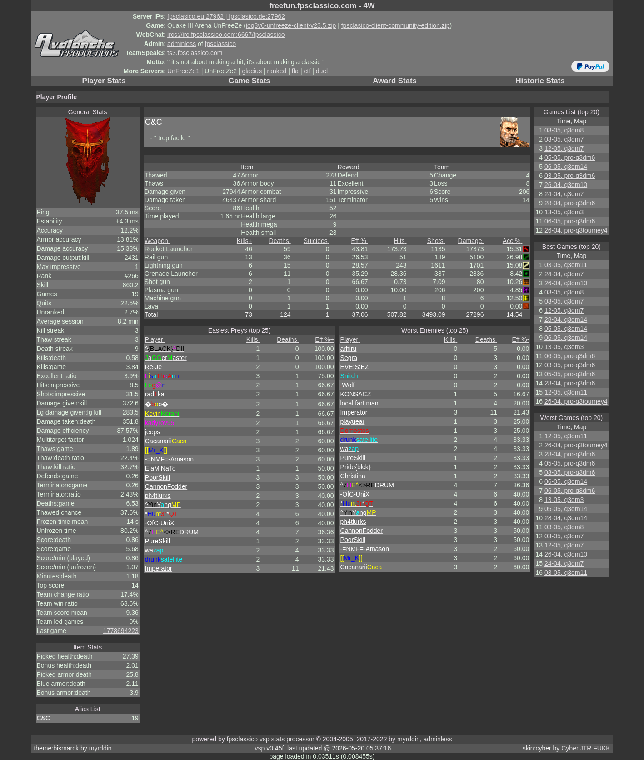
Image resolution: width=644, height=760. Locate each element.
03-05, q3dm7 (564, 139)
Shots (436, 240)
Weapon (157, 240)
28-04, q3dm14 (565, 319)
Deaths (279, 240)
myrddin (408, 739)
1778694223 (121, 630)
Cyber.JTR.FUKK (585, 748)
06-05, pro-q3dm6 (569, 221)
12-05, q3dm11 (565, 392)
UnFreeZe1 (183, 71)
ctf (307, 71)
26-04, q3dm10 (565, 184)
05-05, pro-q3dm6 (569, 157)
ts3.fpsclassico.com (194, 52)
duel (322, 71)
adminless (181, 43)
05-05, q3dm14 (565, 328)
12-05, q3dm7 (564, 148)
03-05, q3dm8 (564, 130)
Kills (244, 240)
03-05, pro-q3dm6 (569, 175)
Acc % (513, 240)
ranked (277, 71)
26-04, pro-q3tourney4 (576, 230)
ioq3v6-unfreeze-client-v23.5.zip (291, 25)
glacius (252, 71)
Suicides (316, 240)
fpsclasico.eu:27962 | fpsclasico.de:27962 (226, 16)
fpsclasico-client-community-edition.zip (395, 25)
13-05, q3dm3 (564, 212)
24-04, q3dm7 (564, 194)
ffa (295, 71)
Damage (471, 240)
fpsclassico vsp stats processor (271, 739)
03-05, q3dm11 (565, 265)
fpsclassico (220, 43)
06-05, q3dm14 (565, 166)
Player (155, 339)
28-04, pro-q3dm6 (569, 203)
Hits (400, 240)
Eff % (359, 240)
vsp (260, 748)
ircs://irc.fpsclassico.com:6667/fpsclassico (226, 34)
